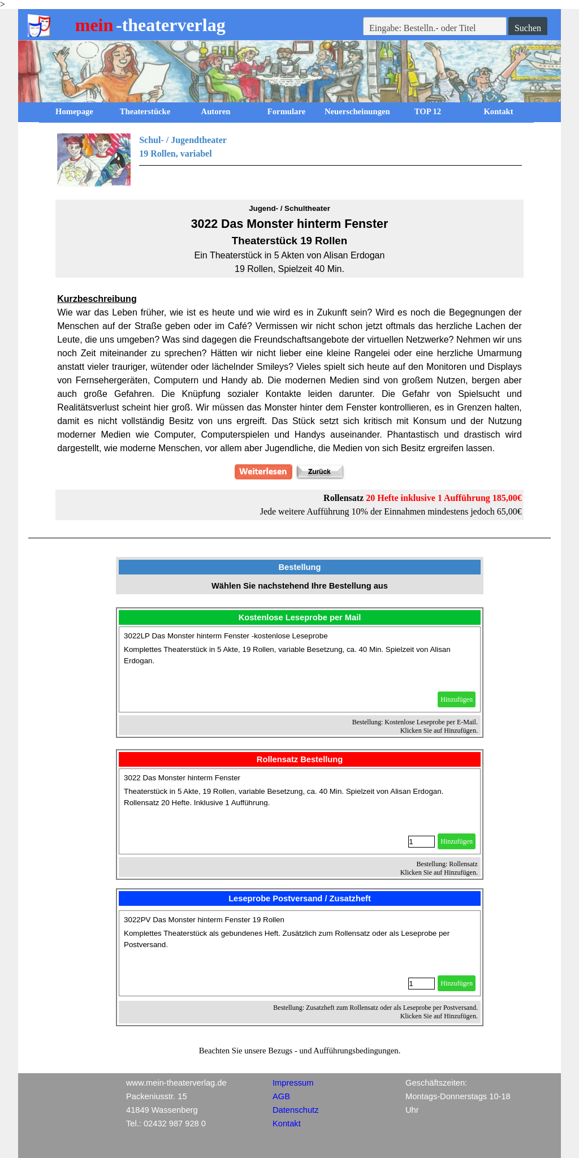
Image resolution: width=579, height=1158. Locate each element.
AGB (281, 1096)
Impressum (293, 1082)
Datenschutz (295, 1109)
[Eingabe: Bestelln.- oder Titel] (435, 28)
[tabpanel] (289, 160)
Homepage (74, 111)
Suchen (528, 28)
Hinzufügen (456, 699)
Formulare (286, 111)
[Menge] (421, 842)
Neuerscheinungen (357, 111)
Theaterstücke (145, 111)
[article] (300, 669)
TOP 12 (427, 111)
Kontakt (498, 111)
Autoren (216, 111)
